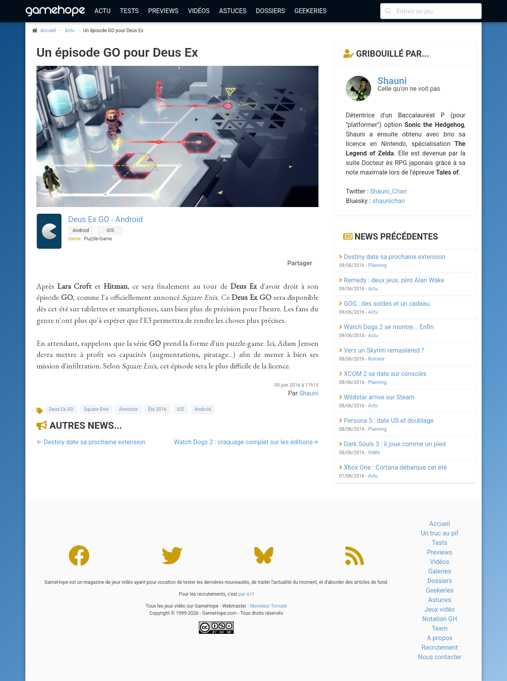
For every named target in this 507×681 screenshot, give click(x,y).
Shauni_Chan (388, 191)
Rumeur (376, 359)
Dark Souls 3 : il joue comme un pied (392, 444)
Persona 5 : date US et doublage (386, 420)
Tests (129, 11)
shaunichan (388, 201)
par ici (244, 594)
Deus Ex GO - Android (105, 219)
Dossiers (270, 11)
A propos (439, 638)
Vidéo (374, 452)
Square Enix (96, 409)
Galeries (439, 571)
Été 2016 (157, 409)
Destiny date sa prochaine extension (392, 257)
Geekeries (310, 11)
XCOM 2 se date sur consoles (383, 374)
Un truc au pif (440, 533)
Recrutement (439, 647)
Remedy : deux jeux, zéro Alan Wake (391, 280)
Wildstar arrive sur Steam (377, 397)
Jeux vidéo (440, 609)
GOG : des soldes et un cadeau (384, 303)
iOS (180, 409)
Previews (163, 11)
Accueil (439, 524)
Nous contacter (439, 657)
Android (202, 409)
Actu (103, 11)
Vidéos (199, 11)
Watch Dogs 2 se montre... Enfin (386, 327)
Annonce (128, 409)
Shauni (308, 393)
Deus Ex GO (61, 409)
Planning (377, 265)
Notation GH (439, 619)
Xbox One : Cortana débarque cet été (393, 467)
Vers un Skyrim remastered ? (381, 350)
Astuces (232, 11)
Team (440, 628)
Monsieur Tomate (268, 606)
